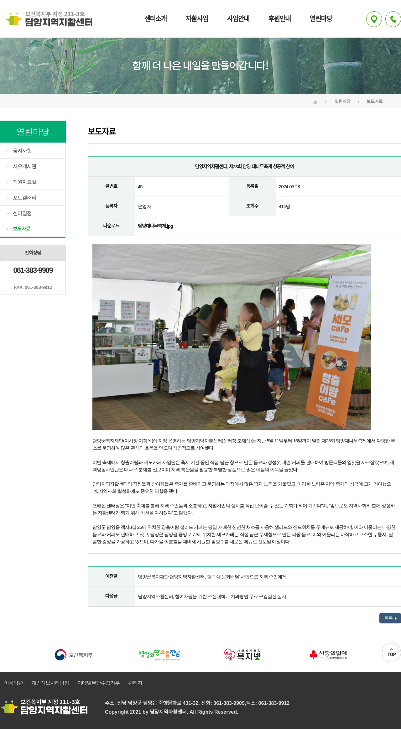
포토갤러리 (24, 197)
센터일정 (22, 213)
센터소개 (155, 18)
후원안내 (279, 18)
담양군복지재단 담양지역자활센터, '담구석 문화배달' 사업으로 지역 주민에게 (212, 576)
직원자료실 (24, 182)
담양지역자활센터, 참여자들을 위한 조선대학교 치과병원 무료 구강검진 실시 (212, 596)
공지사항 (22, 150)
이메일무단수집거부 (98, 682)
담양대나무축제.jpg (155, 226)
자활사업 (196, 18)
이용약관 (13, 682)
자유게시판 (24, 166)
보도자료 (21, 229)
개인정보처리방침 (50, 682)
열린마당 (321, 18)
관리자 (135, 682)
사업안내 (238, 18)
